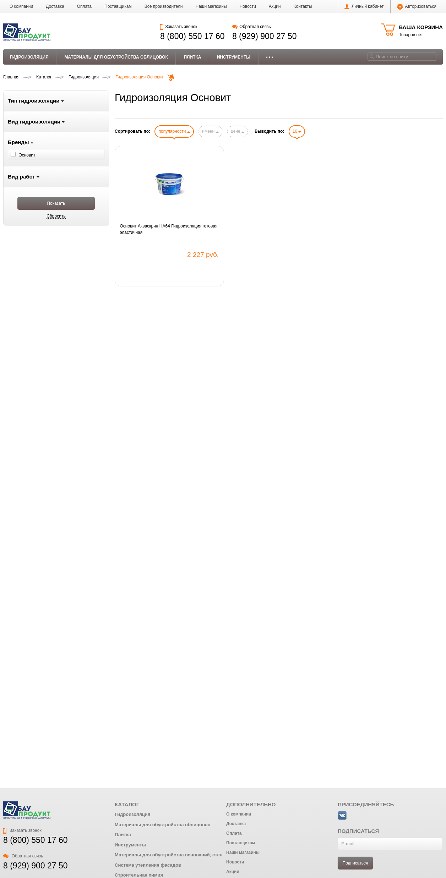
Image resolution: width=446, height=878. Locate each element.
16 (297, 131)
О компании (21, 6)
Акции (275, 6)
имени (210, 131)
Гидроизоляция (29, 57)
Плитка (192, 57)
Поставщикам (118, 6)
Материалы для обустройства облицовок (116, 57)
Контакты (303, 6)
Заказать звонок (178, 26)
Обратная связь (251, 26)
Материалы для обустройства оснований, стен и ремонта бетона (189, 854)
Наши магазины (211, 6)
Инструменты (233, 57)
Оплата (84, 6)
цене (237, 131)
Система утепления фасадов (148, 865)
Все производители (164, 6)
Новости (248, 6)
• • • (269, 57)
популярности (174, 131)
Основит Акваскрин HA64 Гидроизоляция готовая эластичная (169, 229)
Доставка (55, 6)
